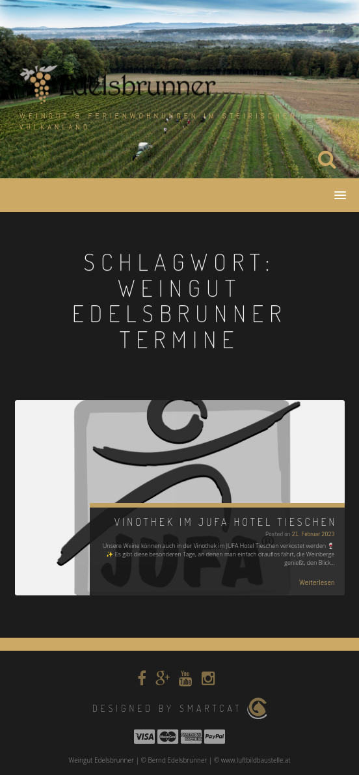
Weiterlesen (317, 582)
